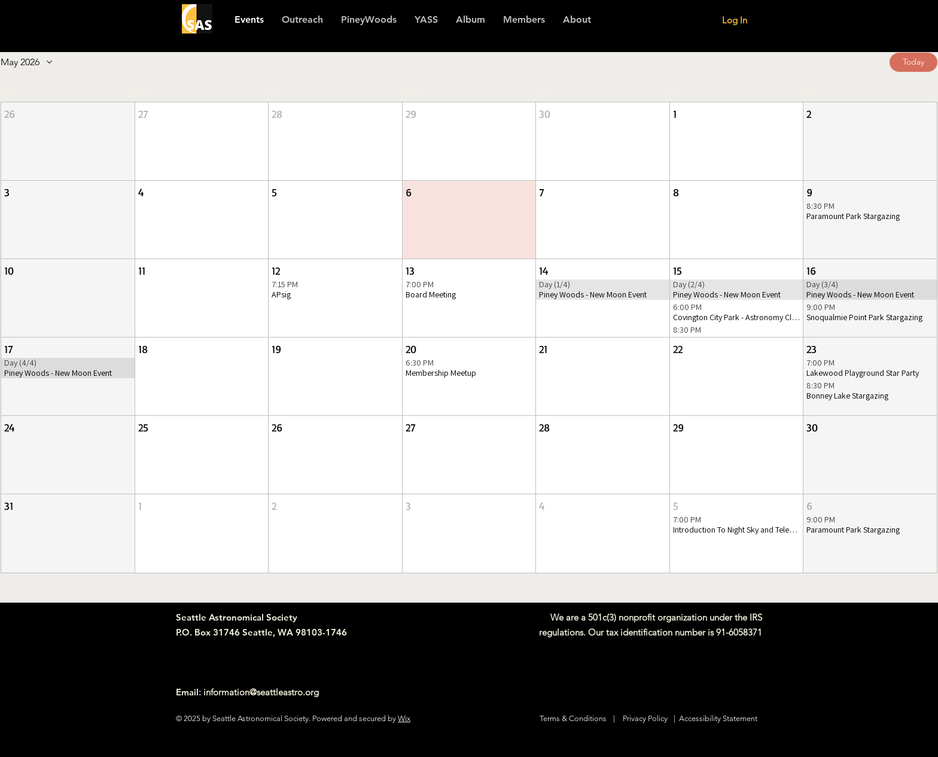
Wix (404, 718)
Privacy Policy (645, 718)
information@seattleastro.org (261, 692)
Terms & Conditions (573, 718)
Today (913, 61)
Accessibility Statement (718, 718)
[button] (524, 20)
